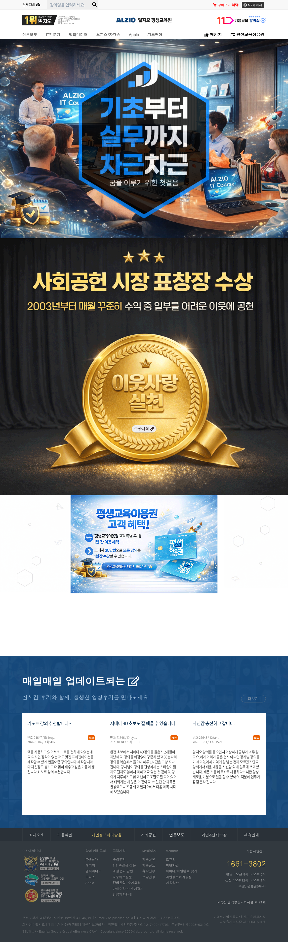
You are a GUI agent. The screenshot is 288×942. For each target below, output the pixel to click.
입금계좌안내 (122, 894)
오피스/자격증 (108, 34)
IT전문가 (53, 34)
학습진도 (148, 865)
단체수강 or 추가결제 (128, 888)
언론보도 (29, 34)
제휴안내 (251, 834)
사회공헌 (148, 834)
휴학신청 (148, 871)
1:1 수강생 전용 (124, 865)
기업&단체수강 (214, 834)
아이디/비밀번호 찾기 (181, 871)
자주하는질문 (122, 876)
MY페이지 (253, 4)
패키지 (213, 34)
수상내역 (144, 428)
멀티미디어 (78, 34)
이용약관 (64, 834)
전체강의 (31, 4)
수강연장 (148, 876)
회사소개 (36, 834)
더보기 (253, 698)
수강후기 (119, 859)
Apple (134, 34)
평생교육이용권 (247, 34)
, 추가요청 (127, 882)
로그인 (170, 859)
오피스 (90, 876)
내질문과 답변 (123, 871)
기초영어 (154, 34)
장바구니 (226, 4)
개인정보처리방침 (179, 876)
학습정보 (148, 859)
